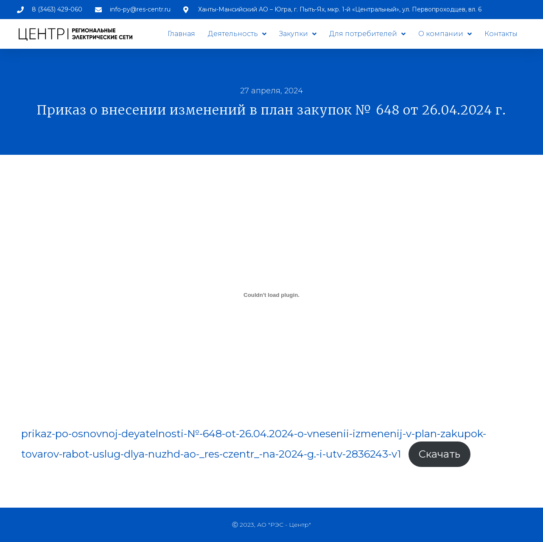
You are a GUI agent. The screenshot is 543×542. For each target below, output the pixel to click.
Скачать (439, 454)
